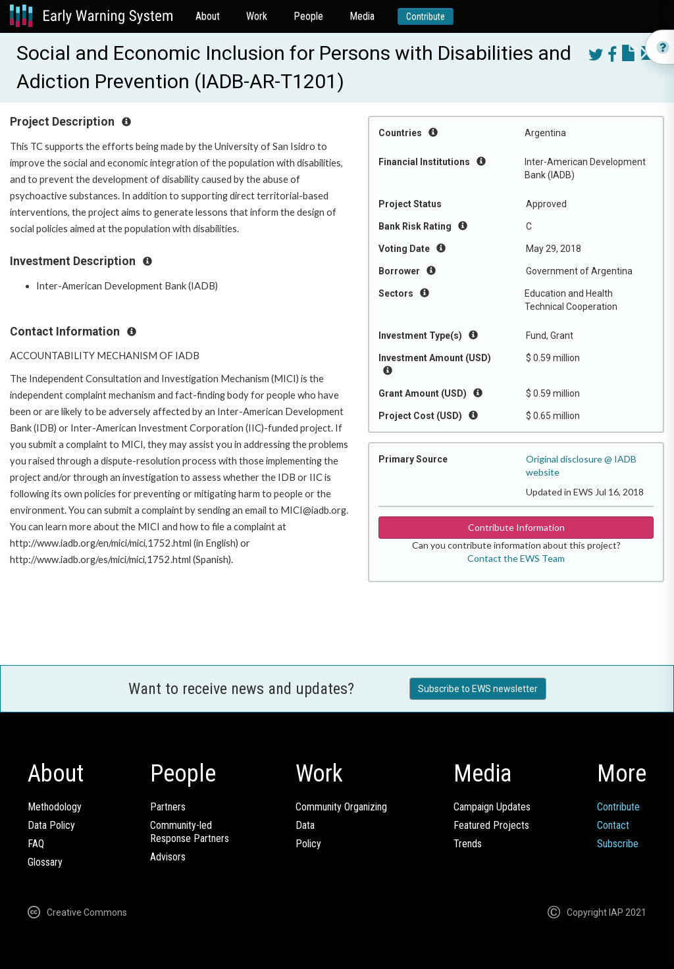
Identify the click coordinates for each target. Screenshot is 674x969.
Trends (468, 843)
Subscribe (617, 843)
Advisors (168, 857)
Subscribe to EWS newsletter (478, 688)
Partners (168, 807)
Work (256, 16)
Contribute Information (516, 527)
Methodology (55, 807)
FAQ (36, 843)
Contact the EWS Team (516, 558)
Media (362, 16)
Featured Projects (491, 825)
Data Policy (51, 825)
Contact (613, 825)
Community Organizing (341, 807)
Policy (308, 843)
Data (305, 825)
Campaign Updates (492, 807)
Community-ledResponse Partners (189, 832)
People (308, 16)
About (207, 16)
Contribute (425, 16)
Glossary (45, 862)
